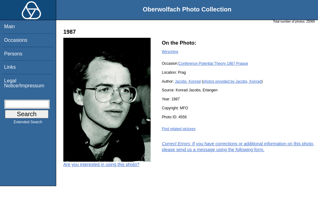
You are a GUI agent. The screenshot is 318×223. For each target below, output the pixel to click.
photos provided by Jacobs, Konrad (232, 81)
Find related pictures (179, 129)
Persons (13, 53)
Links (10, 67)
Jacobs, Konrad (188, 81)
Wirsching (170, 52)
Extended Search (28, 123)
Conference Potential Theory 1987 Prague (213, 63)
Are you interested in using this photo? (101, 164)
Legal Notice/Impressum (24, 83)
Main (9, 26)
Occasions (15, 40)
